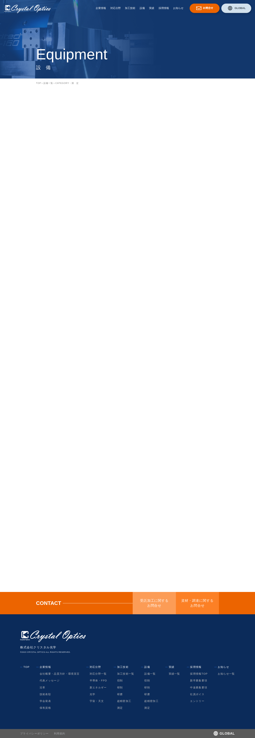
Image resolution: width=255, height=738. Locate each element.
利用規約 (59, 733)
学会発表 (45, 701)
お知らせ (178, 8)
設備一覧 (48, 83)
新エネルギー (98, 687)
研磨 (120, 694)
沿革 (42, 687)
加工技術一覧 (125, 674)
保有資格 (45, 708)
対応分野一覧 (98, 674)
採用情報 (164, 8)
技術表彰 (45, 694)
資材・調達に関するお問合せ (197, 603)
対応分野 (115, 8)
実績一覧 (174, 674)
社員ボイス (197, 694)
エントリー (197, 701)
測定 (120, 708)
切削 (120, 680)
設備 (142, 8)
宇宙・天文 (97, 701)
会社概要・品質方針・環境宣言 (59, 674)
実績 (151, 8)
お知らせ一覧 (226, 674)
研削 (120, 687)
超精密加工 (124, 701)
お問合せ (208, 8)
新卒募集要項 (198, 680)
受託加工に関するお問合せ (154, 603)
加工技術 (130, 8)
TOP (38, 83)
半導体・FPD (98, 680)
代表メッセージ (50, 680)
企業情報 (101, 8)
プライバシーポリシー (34, 733)
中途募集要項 (198, 687)
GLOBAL (240, 8)
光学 (92, 694)
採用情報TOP (199, 674)
